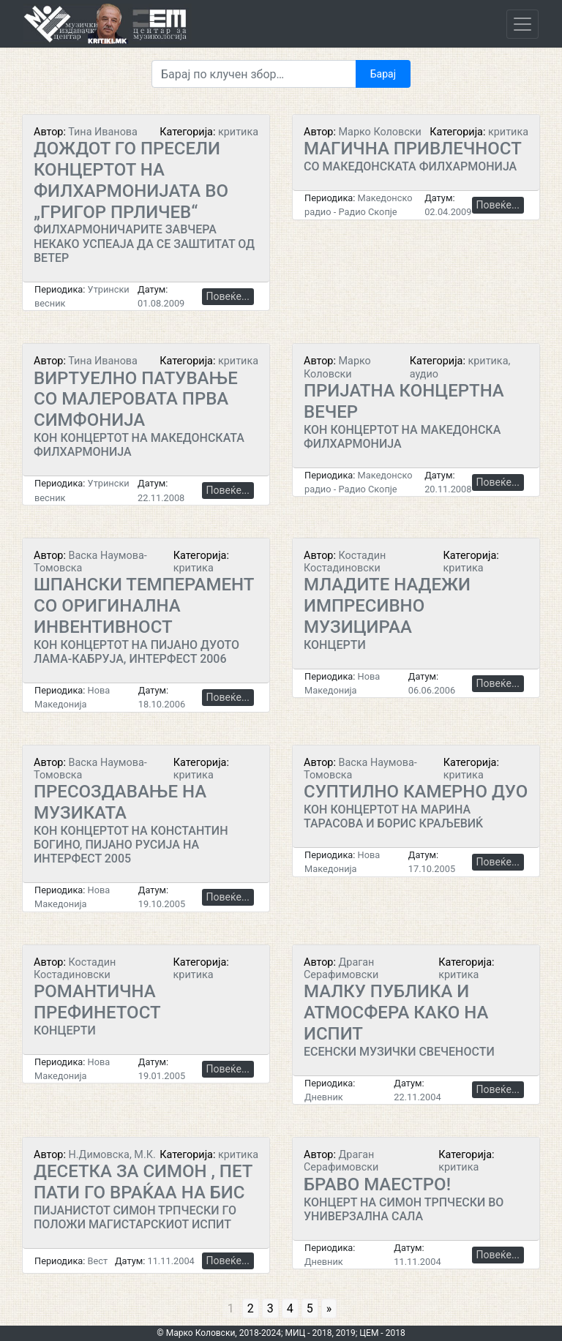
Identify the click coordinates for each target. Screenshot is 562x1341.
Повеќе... (228, 296)
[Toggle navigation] (522, 24)
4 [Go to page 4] (290, 1308)
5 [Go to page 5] (310, 1308)
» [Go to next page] (329, 1308)
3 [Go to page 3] (270, 1308)
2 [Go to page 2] (250, 1308)
